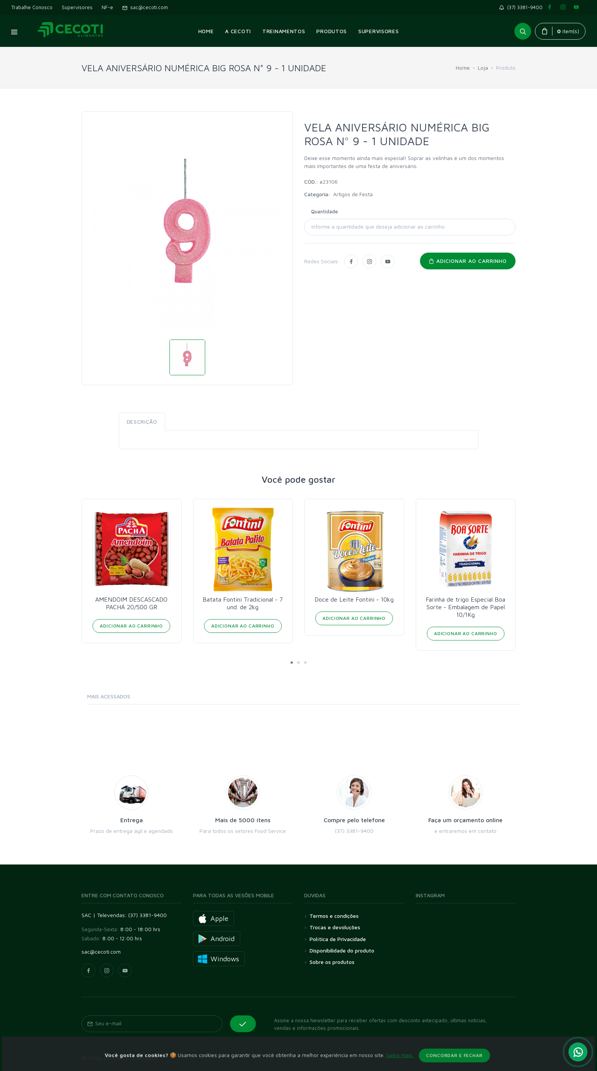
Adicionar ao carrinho (468, 261)
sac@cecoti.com (145, 7)
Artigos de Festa (353, 194)
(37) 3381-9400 (522, 7)
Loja (483, 67)
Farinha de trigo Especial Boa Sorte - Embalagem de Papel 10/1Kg (465, 607)
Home (463, 67)
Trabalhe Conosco (32, 7)
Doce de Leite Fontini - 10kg (354, 599)
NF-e (107, 7)
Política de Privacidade (338, 939)
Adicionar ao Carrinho (131, 626)
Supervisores (77, 7)
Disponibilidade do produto (342, 950)
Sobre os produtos (332, 962)
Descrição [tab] (142, 421)
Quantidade (324, 211)
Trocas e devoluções (335, 927)
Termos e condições (334, 916)
